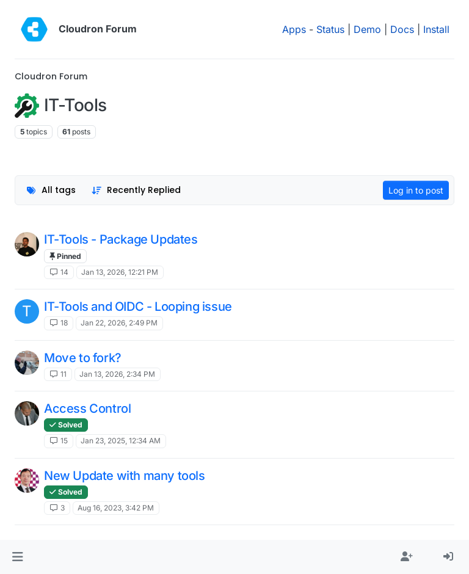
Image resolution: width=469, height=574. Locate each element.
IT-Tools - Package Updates (121, 239)
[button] (17, 557)
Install (436, 29)
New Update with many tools (124, 475)
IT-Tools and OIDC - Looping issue (138, 306)
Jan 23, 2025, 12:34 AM (121, 440)
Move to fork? (83, 358)
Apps (294, 29)
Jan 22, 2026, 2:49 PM (119, 322)
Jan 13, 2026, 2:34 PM (117, 374)
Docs (402, 29)
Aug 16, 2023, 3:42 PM (116, 507)
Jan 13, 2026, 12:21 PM (119, 272)
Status (330, 29)
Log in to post (415, 190)
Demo (367, 29)
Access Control (87, 408)
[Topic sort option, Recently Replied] (136, 190)
